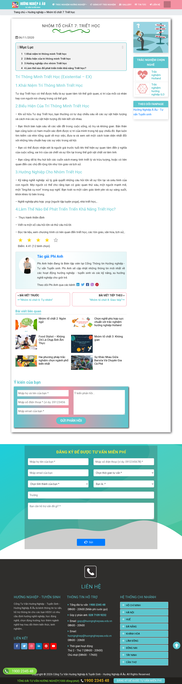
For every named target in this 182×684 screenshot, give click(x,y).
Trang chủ (19, 11)
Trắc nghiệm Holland (156, 74)
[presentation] (91, 529)
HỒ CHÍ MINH (133, 604)
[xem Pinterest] (46, 645)
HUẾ (128, 618)
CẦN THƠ (131, 661)
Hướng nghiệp (36, 11)
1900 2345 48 (94, 680)
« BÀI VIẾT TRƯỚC (43, 297)
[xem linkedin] (39, 645)
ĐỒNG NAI (131, 647)
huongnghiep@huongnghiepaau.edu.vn (90, 634)
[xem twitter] (24, 645)
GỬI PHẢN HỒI (71, 420)
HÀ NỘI (130, 611)
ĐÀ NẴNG (131, 625)
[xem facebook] (17, 645)
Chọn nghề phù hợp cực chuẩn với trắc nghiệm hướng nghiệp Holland (109, 321)
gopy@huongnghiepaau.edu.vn (94, 620)
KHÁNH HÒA (133, 632)
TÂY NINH (131, 654)
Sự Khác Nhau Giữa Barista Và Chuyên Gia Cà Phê (108, 359)
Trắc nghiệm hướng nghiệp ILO (158, 88)
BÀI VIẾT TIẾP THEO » (99, 297)
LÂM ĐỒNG (132, 640)
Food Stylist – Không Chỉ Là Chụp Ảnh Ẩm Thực (52, 339)
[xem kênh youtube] (53, 645)
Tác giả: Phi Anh (50, 255)
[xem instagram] (31, 645)
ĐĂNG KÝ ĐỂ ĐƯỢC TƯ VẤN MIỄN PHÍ (139, 680)
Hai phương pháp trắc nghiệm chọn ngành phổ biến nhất (53, 359)
